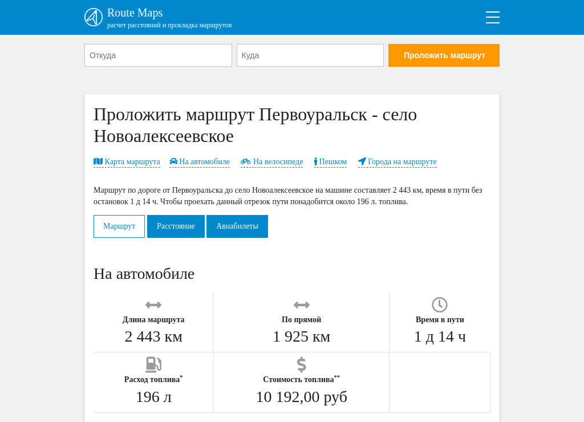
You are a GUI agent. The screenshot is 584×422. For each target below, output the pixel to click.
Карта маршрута (127, 161)
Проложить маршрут (444, 55)
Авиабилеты (237, 226)
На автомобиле (199, 161)
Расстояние (176, 226)
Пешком (330, 161)
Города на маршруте (397, 161)
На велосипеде (272, 161)
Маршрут (119, 226)
